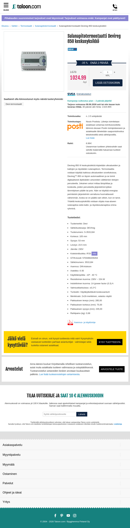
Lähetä (81, 414)
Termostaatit (26, 26)
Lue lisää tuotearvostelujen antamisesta (59, 374)
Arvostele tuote (112, 369)
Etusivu (5, 26)
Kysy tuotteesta (110, 342)
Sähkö (14, 26)
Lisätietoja (118, 424)
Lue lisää (90, 138)
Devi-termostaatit (14, 104)
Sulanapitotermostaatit (45, 26)
